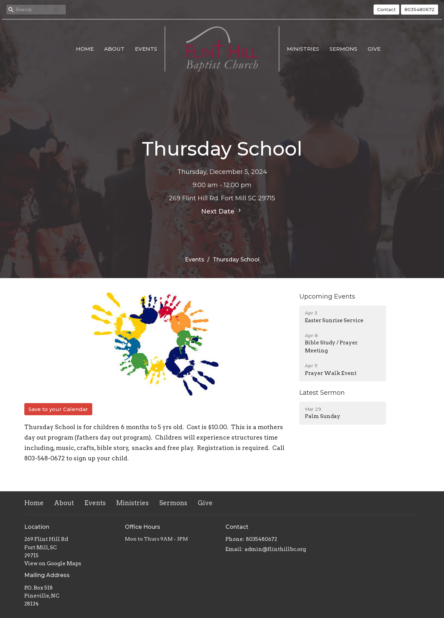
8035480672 (419, 9)
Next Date (222, 211)
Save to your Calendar (58, 409)
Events (146, 48)
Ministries (303, 48)
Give (374, 48)
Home (85, 48)
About (114, 48)
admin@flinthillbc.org (275, 549)
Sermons (343, 48)
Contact (386, 9)
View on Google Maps (52, 563)
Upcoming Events (327, 296)
